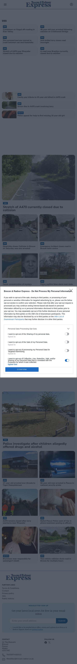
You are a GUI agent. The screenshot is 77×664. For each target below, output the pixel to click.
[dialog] (38, 332)
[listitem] (38, 328)
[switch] (67, 334)
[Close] (71, 291)
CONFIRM (22, 370)
